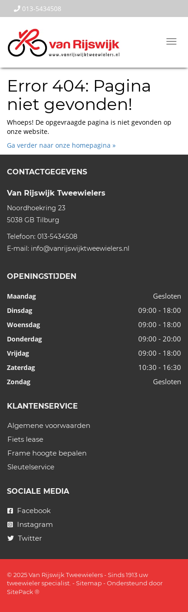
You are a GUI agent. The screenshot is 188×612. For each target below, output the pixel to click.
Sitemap (89, 583)
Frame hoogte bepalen (47, 453)
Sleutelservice (30, 466)
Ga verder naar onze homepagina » (61, 145)
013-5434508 (37, 8)
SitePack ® (23, 591)
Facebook (29, 510)
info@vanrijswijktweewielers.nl (80, 248)
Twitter (24, 538)
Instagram (30, 524)
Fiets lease (25, 439)
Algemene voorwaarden (48, 425)
